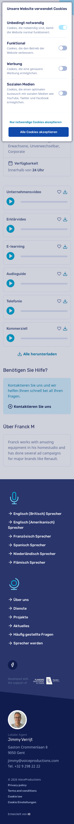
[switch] (63, 27)
